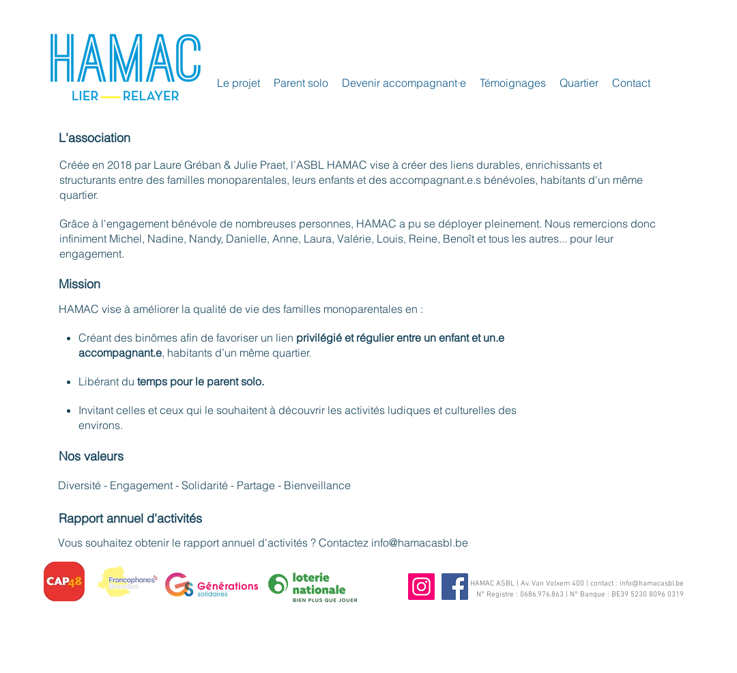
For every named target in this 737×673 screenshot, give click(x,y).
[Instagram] (421, 586)
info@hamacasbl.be (419, 542)
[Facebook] (455, 586)
